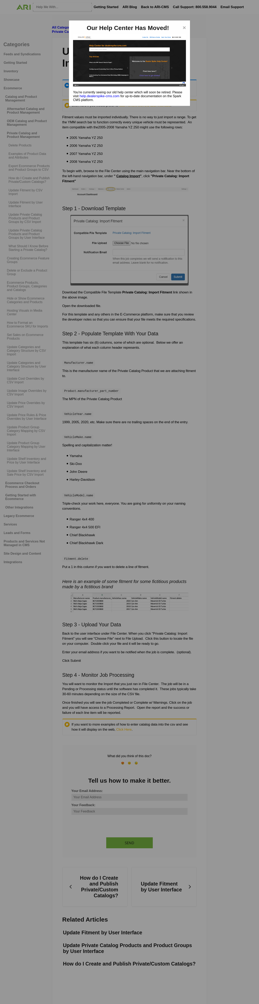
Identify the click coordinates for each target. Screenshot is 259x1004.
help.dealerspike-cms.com (99, 96)
